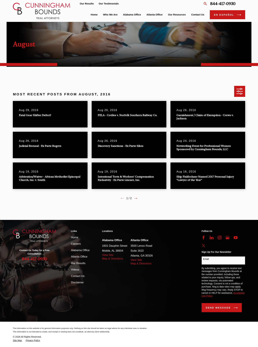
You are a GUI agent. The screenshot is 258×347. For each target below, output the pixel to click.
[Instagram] (219, 237)
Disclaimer (77, 282)
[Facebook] (203, 237)
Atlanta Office (79, 256)
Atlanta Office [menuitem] (154, 14)
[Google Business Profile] (227, 237)
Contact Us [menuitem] (197, 14)
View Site (107, 255)
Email (206, 259)
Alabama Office (80, 250)
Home (74, 237)
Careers (76, 243)
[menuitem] (17, 340)
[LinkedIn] (211, 237)
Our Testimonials (109, 3)
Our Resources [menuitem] (177, 14)
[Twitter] (203, 246)
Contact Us (77, 276)
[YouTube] (235, 237)
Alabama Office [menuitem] (132, 14)
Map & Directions (112, 258)
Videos (75, 269)
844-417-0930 (222, 4)
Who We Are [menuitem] (110, 14)
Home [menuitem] (94, 14)
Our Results (87, 3)
